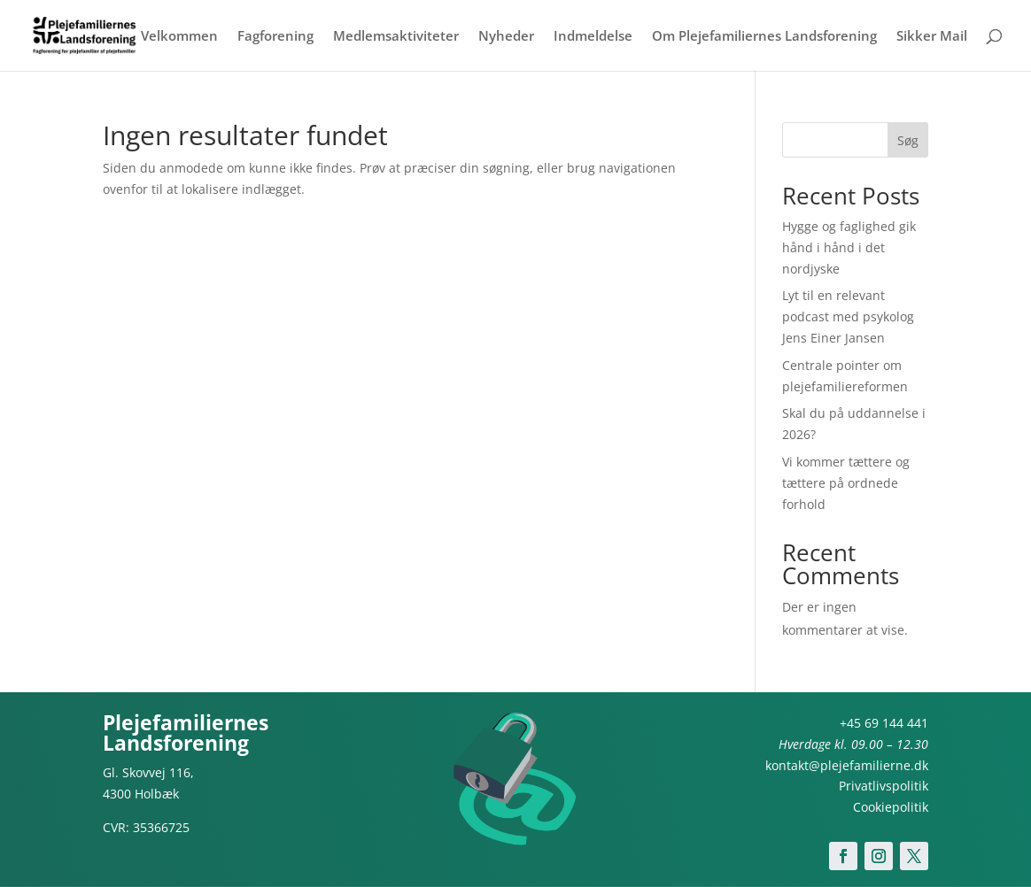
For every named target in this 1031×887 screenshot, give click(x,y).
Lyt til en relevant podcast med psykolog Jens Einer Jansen (848, 316)
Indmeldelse (593, 36)
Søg (908, 140)
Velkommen (179, 36)
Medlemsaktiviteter (396, 36)
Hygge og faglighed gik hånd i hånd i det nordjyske (849, 247)
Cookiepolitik (890, 806)
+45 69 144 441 (884, 722)
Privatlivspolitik (883, 785)
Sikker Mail (931, 36)
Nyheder (506, 36)
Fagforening (275, 36)
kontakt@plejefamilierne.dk (846, 765)
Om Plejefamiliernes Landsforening (764, 36)
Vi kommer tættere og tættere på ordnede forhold (846, 483)
